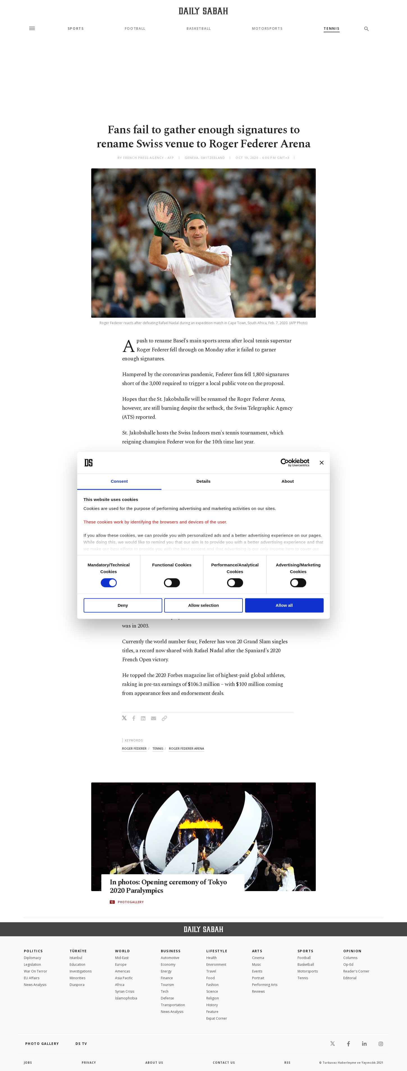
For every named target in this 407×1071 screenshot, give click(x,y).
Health (211, 957)
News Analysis (35, 984)
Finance (167, 978)
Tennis (331, 28)
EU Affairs (31, 978)
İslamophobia (126, 998)
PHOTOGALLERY (131, 902)
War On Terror (35, 971)
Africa (119, 984)
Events (257, 971)
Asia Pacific (124, 978)
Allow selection (203, 605)
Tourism (167, 984)
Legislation (32, 964)
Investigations (81, 971)
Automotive (170, 957)
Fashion (212, 984)
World (122, 951)
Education (77, 964)
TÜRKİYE (78, 951)
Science (212, 991)
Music (256, 964)
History (212, 1005)
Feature (212, 1011)
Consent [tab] (119, 481)
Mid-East (122, 957)
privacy (89, 1063)
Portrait (258, 978)
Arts (257, 951)
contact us (224, 1063)
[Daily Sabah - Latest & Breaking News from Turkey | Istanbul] (203, 10)
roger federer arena (186, 748)
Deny (123, 605)
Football (135, 28)
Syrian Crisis (124, 991)
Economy (168, 964)
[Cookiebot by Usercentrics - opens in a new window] (284, 463)
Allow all (284, 605)
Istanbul (76, 957)
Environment (216, 964)
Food (210, 978)
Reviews (258, 991)
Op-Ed (348, 964)
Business (171, 951)
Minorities (77, 978)
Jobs (28, 1063)
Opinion (352, 951)
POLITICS (33, 951)
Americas (122, 971)
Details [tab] (203, 481)
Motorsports (267, 28)
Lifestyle (216, 951)
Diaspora (77, 984)
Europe (121, 964)
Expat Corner (216, 1018)
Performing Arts (264, 984)
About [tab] (288, 481)
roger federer (134, 748)
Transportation (173, 1005)
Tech (164, 991)
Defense (167, 998)
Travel (211, 971)
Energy (166, 971)
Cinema (258, 957)
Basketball (199, 28)
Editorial (349, 978)
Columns (350, 957)
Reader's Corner (356, 971)
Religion (212, 998)
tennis (157, 748)
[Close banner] (322, 463)
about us (154, 1063)
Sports (76, 28)
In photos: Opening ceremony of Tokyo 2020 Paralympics (168, 886)
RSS (287, 1063)
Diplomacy (32, 957)
